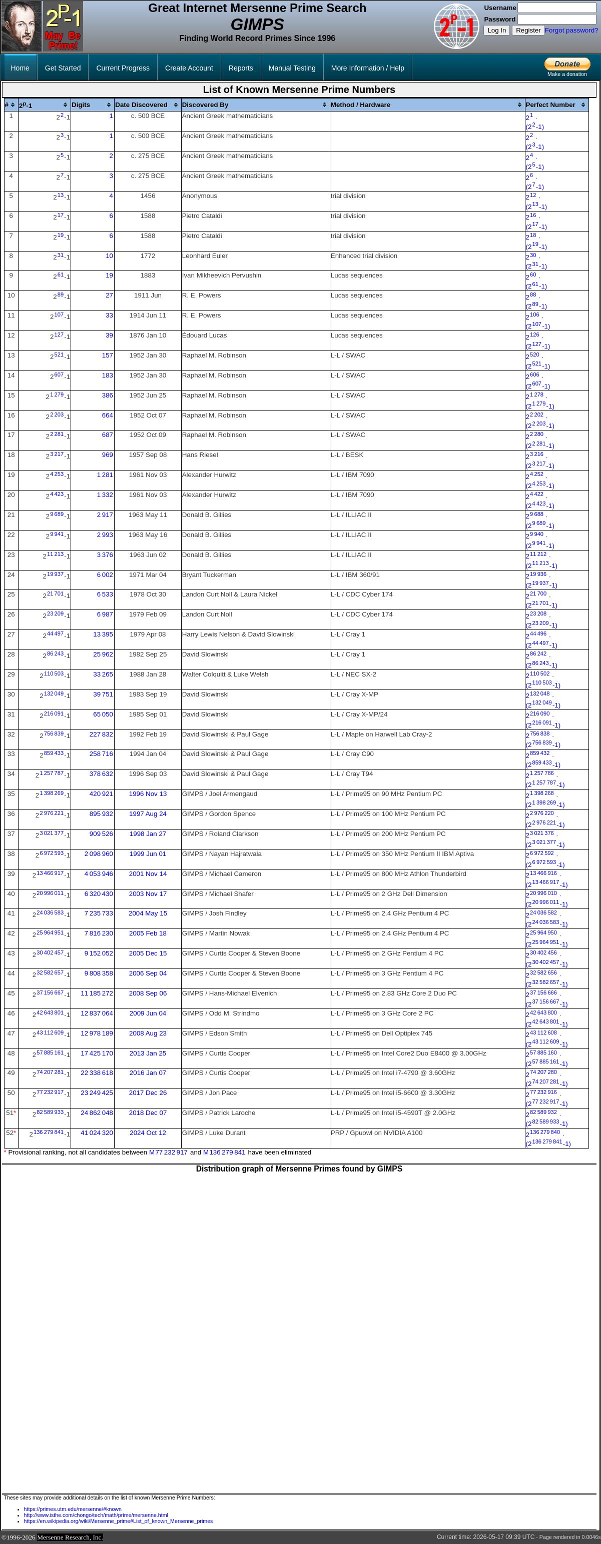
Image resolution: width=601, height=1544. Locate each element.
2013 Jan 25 (148, 1053)
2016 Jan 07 (148, 1072)
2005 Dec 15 (148, 953)
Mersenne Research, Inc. (70, 1537)
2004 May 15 (148, 913)
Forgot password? (571, 30)
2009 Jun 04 (148, 1013)
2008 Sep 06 (148, 993)
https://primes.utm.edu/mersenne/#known (73, 1509)
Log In (496, 30)
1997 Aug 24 (148, 814)
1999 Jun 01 (148, 854)
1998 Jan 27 (148, 834)
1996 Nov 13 (148, 794)
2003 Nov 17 (148, 894)
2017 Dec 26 (148, 1092)
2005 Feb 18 (148, 933)
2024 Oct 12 (148, 1132)
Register (528, 30)
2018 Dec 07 (148, 1112)
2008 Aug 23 (148, 1033)
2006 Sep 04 (148, 973)
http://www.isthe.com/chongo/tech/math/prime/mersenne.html (96, 1515)
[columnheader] (11, 105)
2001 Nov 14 (148, 874)
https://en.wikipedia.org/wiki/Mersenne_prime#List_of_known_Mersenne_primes (118, 1521)
